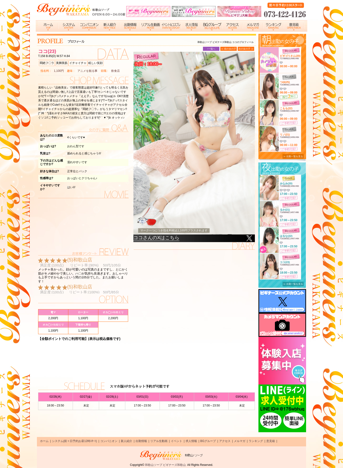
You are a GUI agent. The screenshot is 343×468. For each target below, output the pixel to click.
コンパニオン (108, 441)
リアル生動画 (158, 441)
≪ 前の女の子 (228, 48)
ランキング (256, 441)
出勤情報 (141, 441)
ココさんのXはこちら (156, 237)
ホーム (44, 441)
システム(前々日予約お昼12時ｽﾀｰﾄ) (74, 441)
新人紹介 (126, 441)
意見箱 (270, 441)
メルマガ (239, 441)
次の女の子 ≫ (245, 48)
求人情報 (191, 441)
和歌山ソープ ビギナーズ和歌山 (165, 465)
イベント (176, 441)
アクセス (225, 441)
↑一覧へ (211, 48)
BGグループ (208, 441)
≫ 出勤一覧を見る (293, 156)
